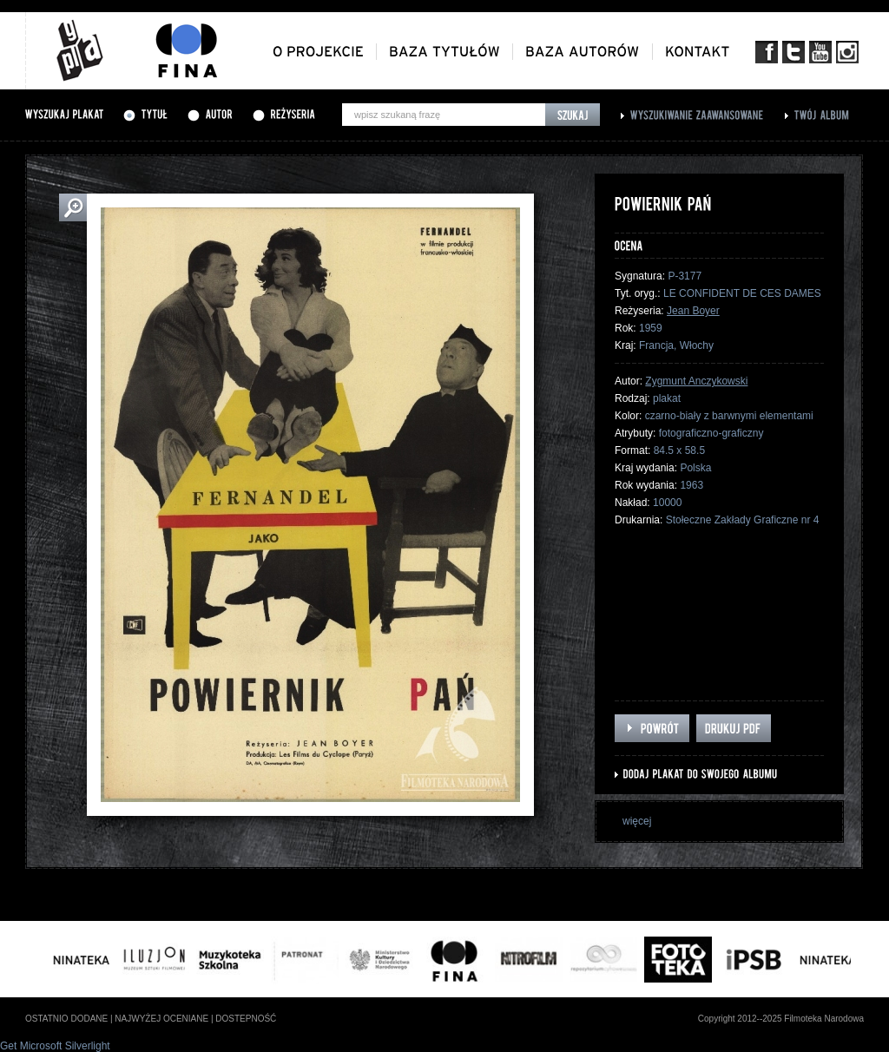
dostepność (245, 1018)
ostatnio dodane (66, 1018)
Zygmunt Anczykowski (696, 381)
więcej (636, 821)
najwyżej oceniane (161, 1018)
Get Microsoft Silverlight (55, 1046)
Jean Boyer (693, 311)
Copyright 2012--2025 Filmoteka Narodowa (781, 1018)
